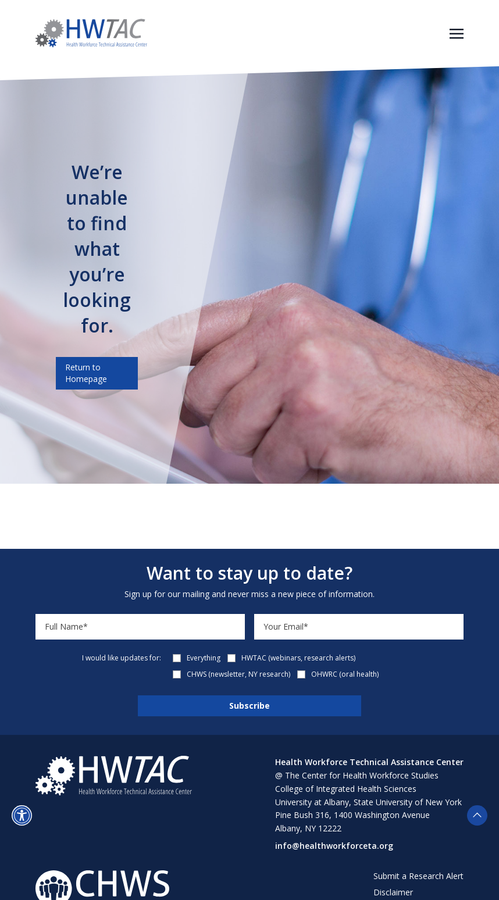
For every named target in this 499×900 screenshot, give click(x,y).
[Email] (359, 627)
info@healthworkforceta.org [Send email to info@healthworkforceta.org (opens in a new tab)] (334, 845)
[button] (22, 815)
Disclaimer (393, 892)
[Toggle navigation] (457, 32)
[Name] (140, 627)
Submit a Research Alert (418, 875)
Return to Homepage (86, 373)
